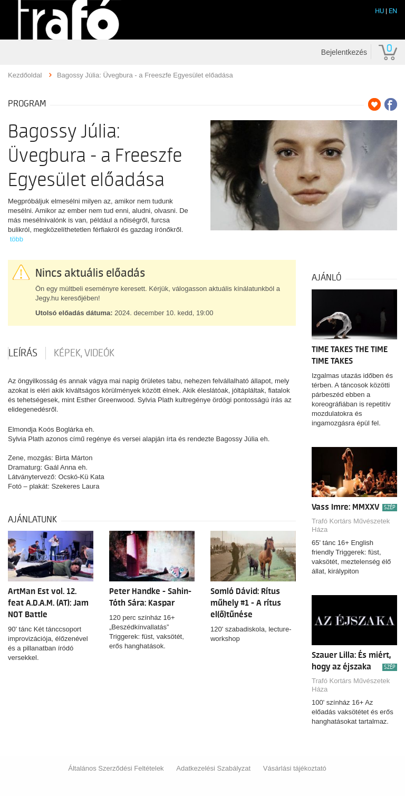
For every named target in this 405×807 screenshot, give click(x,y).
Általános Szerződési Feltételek (115, 768)
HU (379, 11)
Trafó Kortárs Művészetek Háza (351, 525)
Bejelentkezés (344, 52)
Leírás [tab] (22, 353)
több (16, 239)
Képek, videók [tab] (84, 353)
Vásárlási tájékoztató (294, 768)
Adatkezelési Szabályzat (213, 768)
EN (393, 11)
